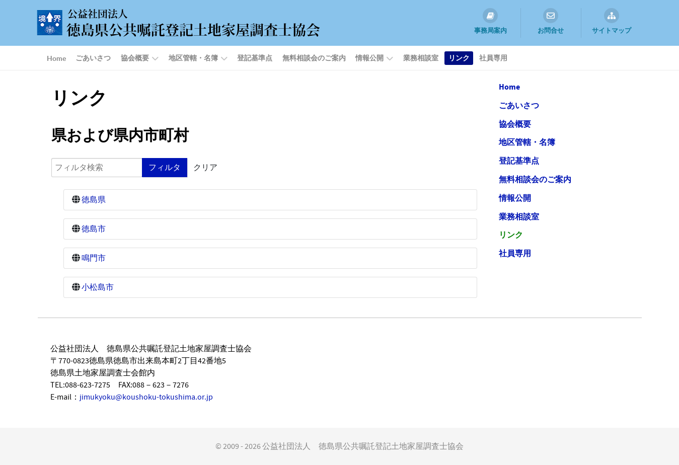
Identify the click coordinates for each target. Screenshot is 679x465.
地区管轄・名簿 (527, 142)
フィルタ (164, 167)
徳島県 (94, 199)
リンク (511, 235)
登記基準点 (519, 161)
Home (509, 87)
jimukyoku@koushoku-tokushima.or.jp (146, 397)
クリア (205, 167)
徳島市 (94, 229)
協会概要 (515, 124)
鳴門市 (94, 258)
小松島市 (98, 287)
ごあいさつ (519, 105)
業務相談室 (519, 216)
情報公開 (515, 198)
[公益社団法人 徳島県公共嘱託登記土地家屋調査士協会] (176, 22)
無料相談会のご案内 (535, 179)
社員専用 (515, 253)
